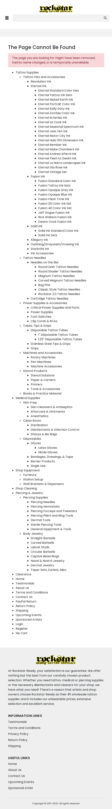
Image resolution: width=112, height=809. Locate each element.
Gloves (36, 443)
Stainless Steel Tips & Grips (50, 344)
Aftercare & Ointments (48, 411)
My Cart (21, 633)
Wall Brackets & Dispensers (43, 484)
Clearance (23, 574)
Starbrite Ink (40, 249)
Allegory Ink (39, 240)
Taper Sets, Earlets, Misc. (49, 570)
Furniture (30, 475)
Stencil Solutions (43, 375)
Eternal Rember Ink (52, 145)
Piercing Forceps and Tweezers (54, 511)
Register (22, 628)
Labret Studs (40, 547)
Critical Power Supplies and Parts (55, 307)
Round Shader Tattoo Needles (60, 271)
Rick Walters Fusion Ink (55, 217)
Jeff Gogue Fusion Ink (54, 212)
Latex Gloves (47, 448)
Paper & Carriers (43, 380)
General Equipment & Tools (51, 529)
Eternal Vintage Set (52, 172)
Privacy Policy (18, 734)
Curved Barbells (42, 543)
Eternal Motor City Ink (54, 136)
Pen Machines (41, 362)
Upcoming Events (29, 615)
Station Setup (33, 479)
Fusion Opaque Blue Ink (55, 194)
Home (20, 579)
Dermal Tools (40, 520)
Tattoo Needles (34, 258)
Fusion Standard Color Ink (57, 181)
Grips (35, 348)
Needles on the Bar (45, 262)
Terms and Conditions (32, 592)
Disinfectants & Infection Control (55, 429)
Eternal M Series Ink (52, 117)
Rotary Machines (43, 357)
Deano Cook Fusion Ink (55, 221)
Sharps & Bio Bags (44, 434)
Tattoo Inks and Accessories (44, 77)
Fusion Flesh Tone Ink (53, 199)
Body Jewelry (33, 533)
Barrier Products (43, 461)
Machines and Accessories (42, 353)
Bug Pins (44, 285)
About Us (22, 588)
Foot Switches (41, 316)
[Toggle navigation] (7, 18)
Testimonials (25, 583)
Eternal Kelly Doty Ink (54, 108)
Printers (36, 384)
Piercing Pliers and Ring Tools (52, 515)
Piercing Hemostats (45, 506)
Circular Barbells (43, 552)
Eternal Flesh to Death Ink (57, 158)
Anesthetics (39, 416)
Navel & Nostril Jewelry (48, 561)
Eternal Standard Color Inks (58, 90)
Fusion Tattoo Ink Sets (54, 185)
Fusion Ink (38, 176)
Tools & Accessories (45, 389)
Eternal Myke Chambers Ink (58, 149)
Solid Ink (37, 226)
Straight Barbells (43, 538)
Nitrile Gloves (48, 452)
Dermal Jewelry (42, 565)
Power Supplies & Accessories (45, 303)
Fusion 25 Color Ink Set (54, 203)
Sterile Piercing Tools (46, 524)
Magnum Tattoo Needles (56, 276)
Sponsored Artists (29, 619)
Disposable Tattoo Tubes (49, 330)
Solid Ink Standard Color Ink (58, 231)
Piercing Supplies (35, 497)
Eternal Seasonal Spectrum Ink (61, 127)
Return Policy (25, 606)
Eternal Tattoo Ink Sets (55, 95)
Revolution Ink (41, 81)
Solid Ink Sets (47, 235)
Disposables (32, 439)
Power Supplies (42, 312)
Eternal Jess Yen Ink (53, 131)
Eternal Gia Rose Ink (53, 167)
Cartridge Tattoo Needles (50, 298)
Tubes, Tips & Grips (37, 325)
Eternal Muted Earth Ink (55, 99)
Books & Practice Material (42, 393)
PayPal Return (26, 601)
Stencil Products (35, 371)
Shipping (22, 610)
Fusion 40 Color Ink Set (55, 208)
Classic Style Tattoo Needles (59, 289)
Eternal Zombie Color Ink (56, 113)
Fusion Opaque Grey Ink (55, 190)
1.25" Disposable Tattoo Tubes (60, 339)
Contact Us (24, 597)
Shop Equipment (28, 470)
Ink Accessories (42, 253)
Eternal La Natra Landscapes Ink (62, 163)
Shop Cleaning (26, 488)
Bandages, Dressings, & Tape (52, 457)
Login (19, 624)
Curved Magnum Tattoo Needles (62, 280)
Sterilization (39, 425)
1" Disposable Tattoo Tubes (58, 335)
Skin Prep (30, 402)
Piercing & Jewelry (29, 493)
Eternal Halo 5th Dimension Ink (60, 140)
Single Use (38, 466)
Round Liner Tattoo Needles (58, 267)
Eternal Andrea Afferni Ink (57, 154)
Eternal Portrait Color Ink (56, 104)
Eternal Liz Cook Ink (52, 122)
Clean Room (32, 420)
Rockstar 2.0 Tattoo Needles (59, 294)
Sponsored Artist (20, 788)
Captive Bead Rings (45, 556)
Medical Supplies (28, 398)
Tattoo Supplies (27, 72)
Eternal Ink (38, 86)
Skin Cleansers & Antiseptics (51, 407)
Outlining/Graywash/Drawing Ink (55, 244)
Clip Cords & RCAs (44, 321)
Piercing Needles (43, 502)
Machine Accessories (46, 366)
